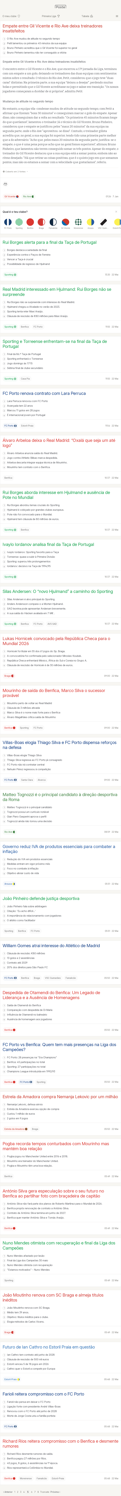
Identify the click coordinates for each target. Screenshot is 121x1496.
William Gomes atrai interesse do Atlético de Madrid (51, 945)
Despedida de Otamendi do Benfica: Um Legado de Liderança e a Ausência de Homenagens (51, 995)
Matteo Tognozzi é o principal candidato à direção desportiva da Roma (60, 797)
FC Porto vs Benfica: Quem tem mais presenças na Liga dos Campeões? (59, 1047)
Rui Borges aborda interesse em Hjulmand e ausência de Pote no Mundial (56, 495)
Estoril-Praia (27, 425)
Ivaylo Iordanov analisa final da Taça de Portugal (48, 544)
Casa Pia (25, 378)
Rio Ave (28, 196)
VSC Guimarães (53, 978)
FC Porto (38, 326)
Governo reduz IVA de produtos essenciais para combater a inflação (59, 849)
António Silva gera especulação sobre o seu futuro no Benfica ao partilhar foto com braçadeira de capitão (53, 1193)
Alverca (42, 780)
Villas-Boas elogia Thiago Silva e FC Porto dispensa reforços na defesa (60, 745)
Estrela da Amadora (15, 1129)
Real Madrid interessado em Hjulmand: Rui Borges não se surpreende (57, 292)
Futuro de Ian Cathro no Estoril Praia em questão (49, 1347)
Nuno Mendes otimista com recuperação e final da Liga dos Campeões (59, 1245)
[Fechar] (116, 211)
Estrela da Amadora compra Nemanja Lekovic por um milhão (60, 1096)
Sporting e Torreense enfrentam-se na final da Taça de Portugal (55, 344)
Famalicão (71, 978)
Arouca (9, 883)
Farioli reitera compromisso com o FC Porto (43, 1394)
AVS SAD (52, 624)
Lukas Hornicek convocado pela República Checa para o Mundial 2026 (56, 641)
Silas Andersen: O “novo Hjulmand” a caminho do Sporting (58, 591)
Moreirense (26, 1478)
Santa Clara (27, 780)
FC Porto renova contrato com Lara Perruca (44, 393)
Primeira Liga (51, 16)
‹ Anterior (8, 1492)
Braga (9, 675)
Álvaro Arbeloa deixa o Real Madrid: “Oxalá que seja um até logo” (59, 443)
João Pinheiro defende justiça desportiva (41, 898)
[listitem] (8, 224)
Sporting (10, 274)
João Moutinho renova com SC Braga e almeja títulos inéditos (53, 1297)
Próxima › (55, 1492)
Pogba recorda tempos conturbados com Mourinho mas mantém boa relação (56, 1146)
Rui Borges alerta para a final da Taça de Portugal (50, 242)
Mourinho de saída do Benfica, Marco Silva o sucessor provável (54, 693)
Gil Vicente (11, 196)
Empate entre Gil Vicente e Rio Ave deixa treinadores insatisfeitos (52, 28)
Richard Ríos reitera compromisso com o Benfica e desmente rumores (60, 1443)
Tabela (87, 16)
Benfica (25, 326)
